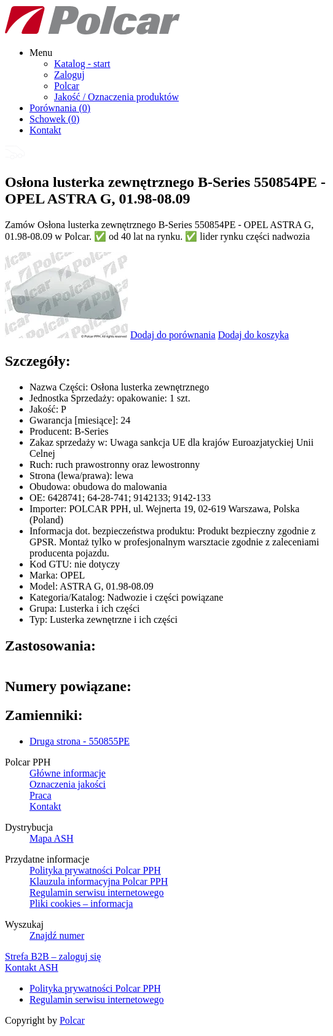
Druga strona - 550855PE (79, 741)
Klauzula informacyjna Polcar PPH (98, 881)
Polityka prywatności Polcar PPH (95, 870)
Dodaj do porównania (173, 335)
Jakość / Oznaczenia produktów (116, 97)
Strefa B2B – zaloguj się (53, 956)
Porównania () (59, 108)
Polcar (66, 86)
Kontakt (45, 130)
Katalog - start (82, 63)
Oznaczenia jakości (67, 784)
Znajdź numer (56, 935)
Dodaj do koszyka (253, 335)
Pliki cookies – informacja (81, 903)
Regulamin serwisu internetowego (96, 892)
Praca (40, 795)
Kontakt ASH (31, 967)
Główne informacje (67, 773)
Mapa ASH (51, 838)
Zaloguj (69, 74)
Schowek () (54, 119)
